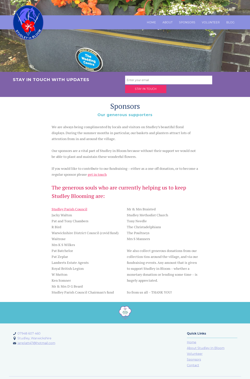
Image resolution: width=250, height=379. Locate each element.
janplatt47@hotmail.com (36, 334)
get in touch (97, 165)
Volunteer (211, 22)
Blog (230, 22)
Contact (193, 356)
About (167, 22)
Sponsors (187, 22)
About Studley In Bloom (205, 339)
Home (151, 22)
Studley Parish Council (69, 199)
